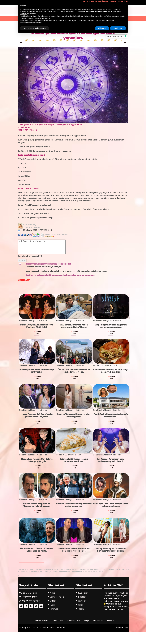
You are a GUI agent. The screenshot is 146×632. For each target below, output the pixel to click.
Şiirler (80, 605)
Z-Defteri (82, 597)
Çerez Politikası (41, 621)
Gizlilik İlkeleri (57, 621)
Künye (86, 621)
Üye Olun (110, 621)
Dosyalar (82, 601)
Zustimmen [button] (118, 28)
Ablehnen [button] (102, 28)
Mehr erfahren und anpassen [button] (35, 28)
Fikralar (81, 609)
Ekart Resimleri (57, 597)
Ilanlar (52, 605)
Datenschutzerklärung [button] (85, 9)
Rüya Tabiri (83, 593)
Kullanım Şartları (74, 621)
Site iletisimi (98, 621)
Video (52, 593)
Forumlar (54, 609)
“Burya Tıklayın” (54, 267)
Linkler (53, 601)
